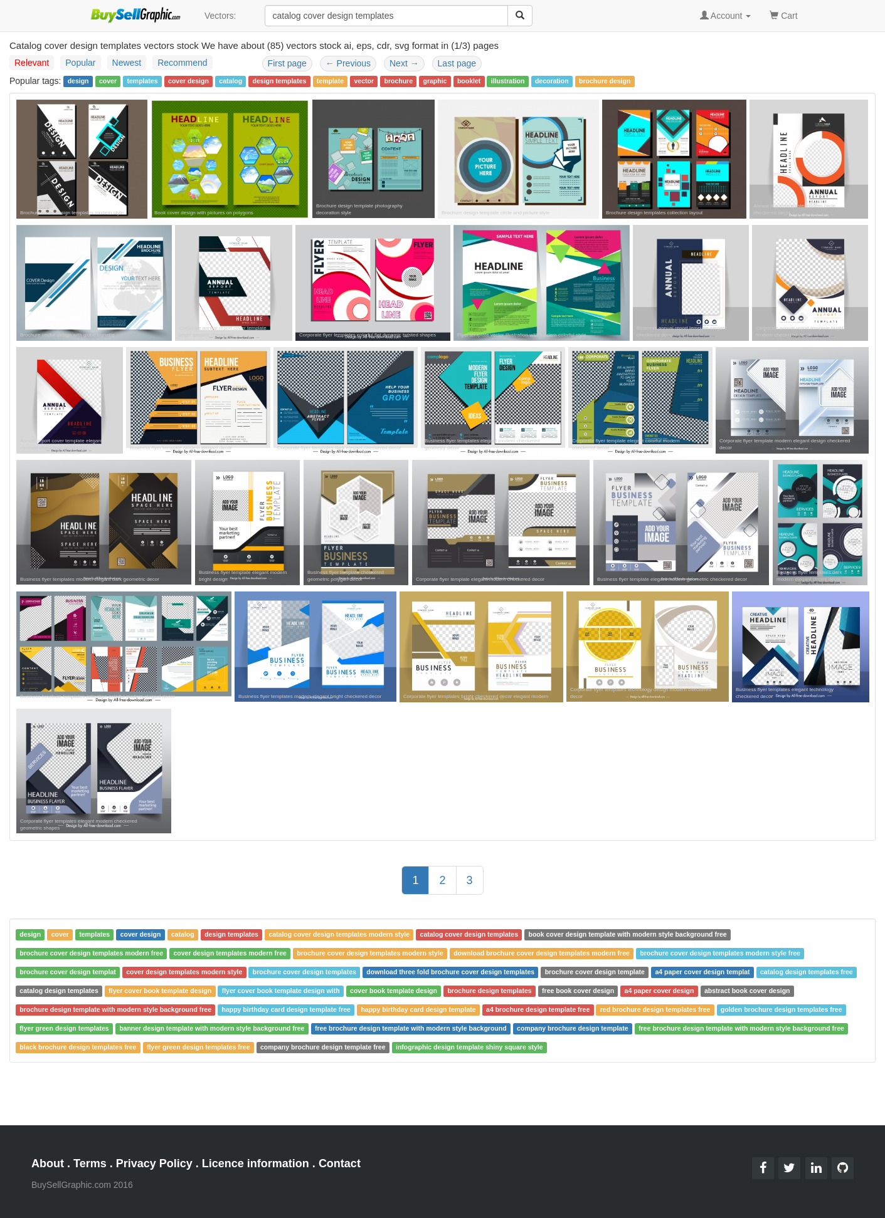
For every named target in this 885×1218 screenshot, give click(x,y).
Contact (340, 1163)
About (47, 1163)
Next (404, 63)
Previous (348, 63)
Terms (90, 1163)
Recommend (182, 63)
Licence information (255, 1163)
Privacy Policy (154, 1163)
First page (287, 63)
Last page (457, 63)
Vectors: (220, 16)
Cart (783, 15)
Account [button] (725, 16)
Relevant (31, 63)
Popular (80, 63)
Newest (127, 63)
